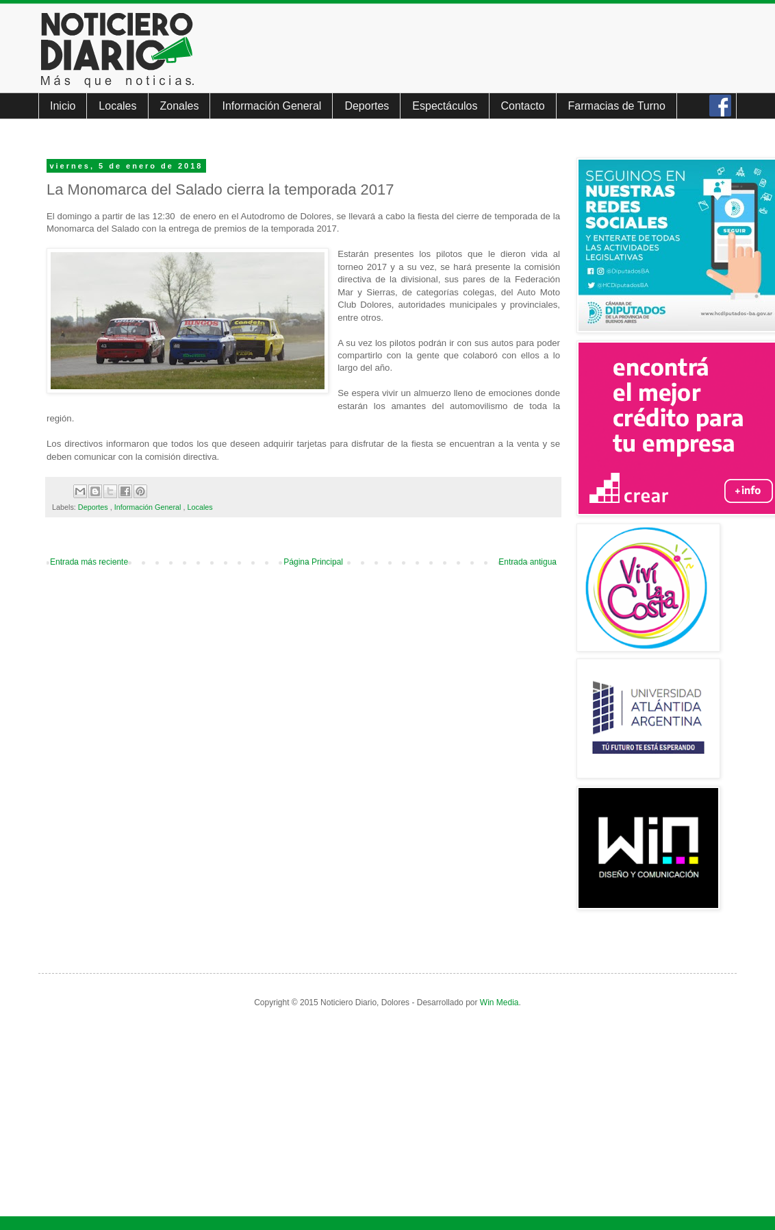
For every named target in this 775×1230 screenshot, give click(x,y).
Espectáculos (444, 106)
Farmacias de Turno (616, 106)
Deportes (366, 106)
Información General (271, 106)
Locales (117, 106)
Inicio (62, 106)
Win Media (499, 1002)
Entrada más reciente (89, 562)
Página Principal (313, 562)
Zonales (179, 106)
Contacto (523, 106)
